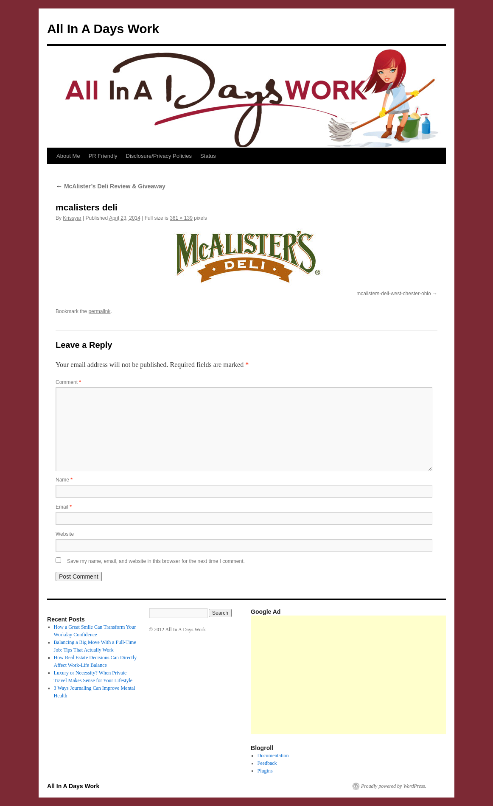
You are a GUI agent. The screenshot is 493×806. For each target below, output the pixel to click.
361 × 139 (181, 218)
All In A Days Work (103, 29)
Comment (68, 382)
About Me (68, 156)
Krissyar (72, 218)
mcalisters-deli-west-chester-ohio (393, 294)
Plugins (265, 771)
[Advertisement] (372, 675)
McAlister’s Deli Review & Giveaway (110, 186)
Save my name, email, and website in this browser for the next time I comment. (156, 561)
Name (64, 480)
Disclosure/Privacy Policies (159, 156)
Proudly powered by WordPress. (393, 786)
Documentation (273, 755)
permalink (99, 311)
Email (64, 507)
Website (65, 534)
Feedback (267, 763)
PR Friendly (103, 156)
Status (208, 156)
